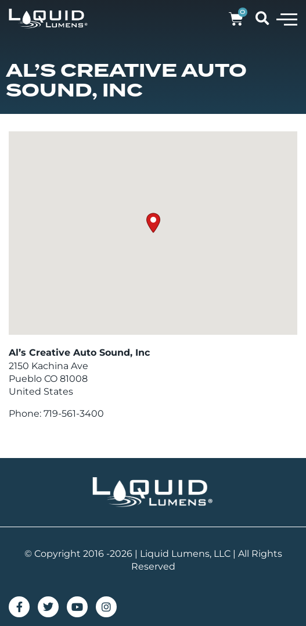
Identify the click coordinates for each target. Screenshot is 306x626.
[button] (286, 18)
